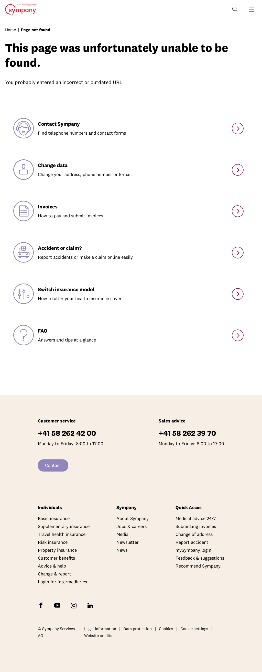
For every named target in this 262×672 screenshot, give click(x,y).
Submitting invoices (196, 526)
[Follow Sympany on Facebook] (42, 605)
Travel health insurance (61, 534)
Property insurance (57, 550)
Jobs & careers (131, 526)
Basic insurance (54, 519)
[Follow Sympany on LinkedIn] (91, 605)
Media (122, 534)
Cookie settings (194, 628)
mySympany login (193, 550)
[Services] (238, 335)
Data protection (137, 628)
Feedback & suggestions (200, 558)
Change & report (54, 574)
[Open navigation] (251, 9)
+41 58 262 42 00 (67, 433)
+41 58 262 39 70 (187, 433)
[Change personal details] (238, 170)
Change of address (194, 534)
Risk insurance (53, 542)
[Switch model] (238, 294)
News (121, 550)
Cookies (166, 628)
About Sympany (132, 519)
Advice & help (52, 566)
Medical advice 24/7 (196, 519)
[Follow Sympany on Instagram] (75, 605)
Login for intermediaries (62, 582)
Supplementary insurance (64, 526)
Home (19, 9)
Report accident (192, 542)
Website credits (98, 635)
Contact (53, 465)
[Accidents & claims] (238, 252)
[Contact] (238, 128)
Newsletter (127, 542)
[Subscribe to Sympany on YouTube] (58, 605)
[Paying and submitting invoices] (238, 211)
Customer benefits (56, 558)
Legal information (100, 628)
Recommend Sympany (198, 566)
